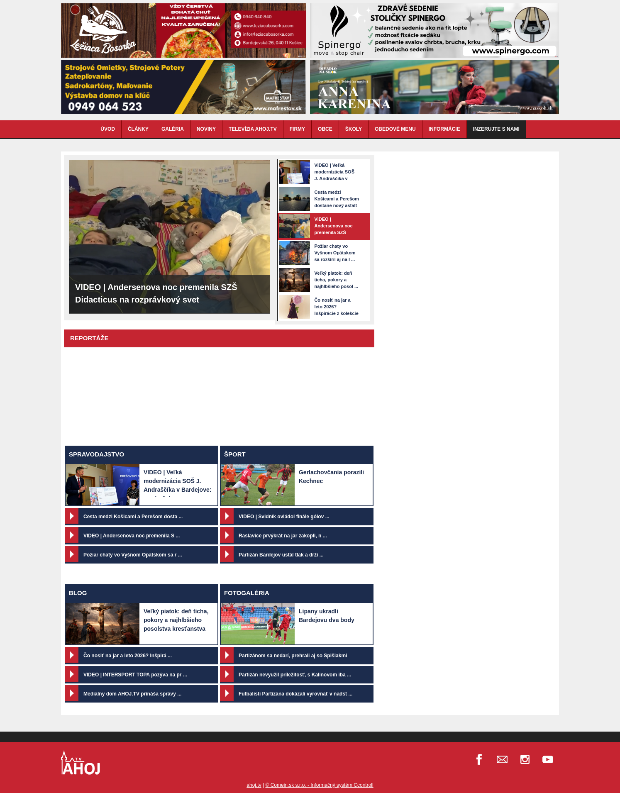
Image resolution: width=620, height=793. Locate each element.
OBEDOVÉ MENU (395, 129)
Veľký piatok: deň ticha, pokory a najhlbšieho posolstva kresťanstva (176, 620)
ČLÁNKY (138, 129)
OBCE (325, 129)
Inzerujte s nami (496, 129)
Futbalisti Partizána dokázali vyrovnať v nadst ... (296, 694)
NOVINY (206, 129)
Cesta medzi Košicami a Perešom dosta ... (133, 517)
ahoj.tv (254, 785)
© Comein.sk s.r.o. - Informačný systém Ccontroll (319, 785)
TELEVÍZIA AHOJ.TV (253, 129)
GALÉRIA (172, 129)
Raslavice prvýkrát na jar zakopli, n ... (283, 536)
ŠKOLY (353, 129)
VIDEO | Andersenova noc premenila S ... (131, 536)
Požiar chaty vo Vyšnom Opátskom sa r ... (132, 555)
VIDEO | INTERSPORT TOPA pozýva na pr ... (135, 675)
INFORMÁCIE (444, 129)
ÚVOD (107, 129)
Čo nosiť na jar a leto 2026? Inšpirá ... (127, 656)
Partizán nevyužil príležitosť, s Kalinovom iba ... (295, 675)
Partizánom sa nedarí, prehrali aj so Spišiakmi (293, 656)
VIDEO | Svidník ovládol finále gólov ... (284, 517)
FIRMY (297, 129)
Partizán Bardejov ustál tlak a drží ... (281, 555)
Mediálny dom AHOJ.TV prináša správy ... (132, 694)
